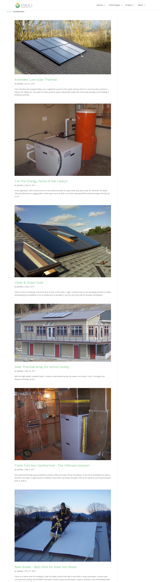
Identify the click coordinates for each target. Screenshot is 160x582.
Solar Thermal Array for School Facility (42, 367)
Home (8, 11)
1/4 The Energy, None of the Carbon (41, 181)
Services (99, 5)
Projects (129, 5)
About (140, 5)
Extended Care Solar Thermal (36, 79)
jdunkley (20, 84)
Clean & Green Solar (29, 282)
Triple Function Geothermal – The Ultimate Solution (52, 465)
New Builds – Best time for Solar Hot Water (46, 567)
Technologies (114, 5)
